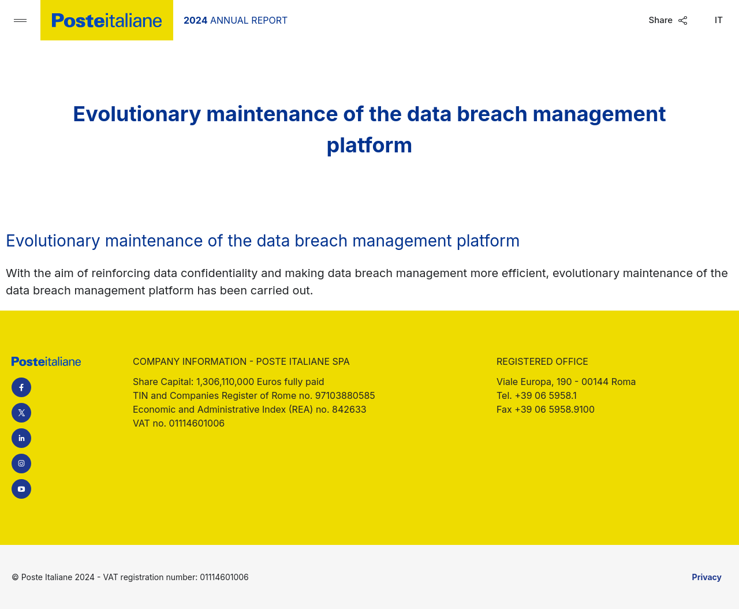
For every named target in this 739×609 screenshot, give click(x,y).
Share (660, 19)
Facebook (21, 387)
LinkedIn (21, 438)
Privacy (707, 577)
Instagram (21, 463)
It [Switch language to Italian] (719, 19)
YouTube (21, 489)
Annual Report (236, 20)
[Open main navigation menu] (20, 20)
